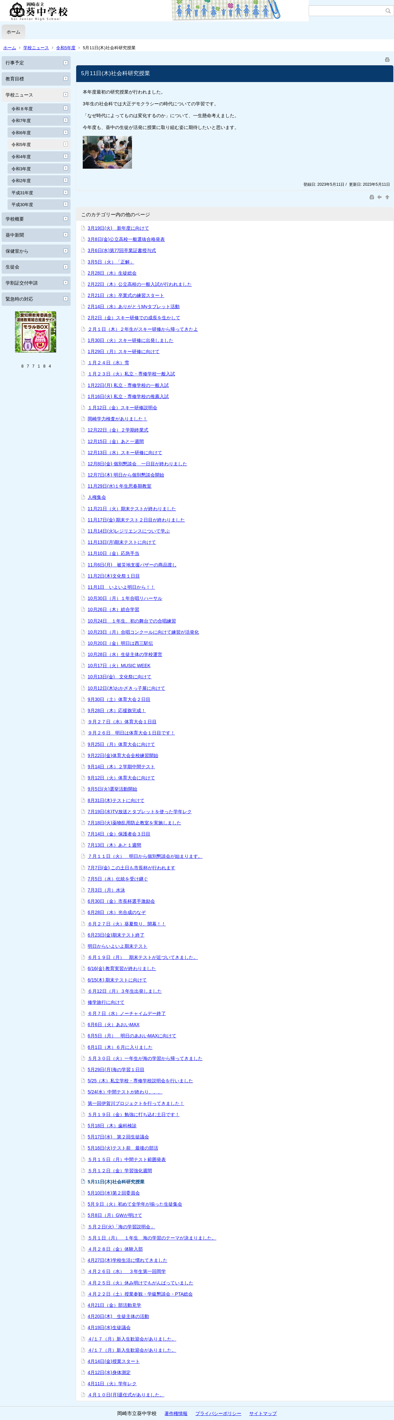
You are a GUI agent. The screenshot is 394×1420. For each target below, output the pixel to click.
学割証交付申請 (22, 283)
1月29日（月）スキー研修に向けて (124, 351)
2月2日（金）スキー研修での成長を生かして (134, 317)
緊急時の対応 (19, 299)
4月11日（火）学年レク (112, 1383)
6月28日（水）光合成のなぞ (117, 912)
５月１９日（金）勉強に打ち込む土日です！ (134, 1114)
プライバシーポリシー (218, 1413)
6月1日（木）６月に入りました (120, 1047)
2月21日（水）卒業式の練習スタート (126, 295)
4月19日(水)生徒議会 (109, 1327)
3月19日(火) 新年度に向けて (118, 228)
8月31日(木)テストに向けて (116, 800)
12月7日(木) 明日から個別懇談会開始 (126, 474)
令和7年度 (21, 120)
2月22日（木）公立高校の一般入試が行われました (140, 284)
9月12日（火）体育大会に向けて (121, 777)
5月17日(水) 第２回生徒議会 (118, 1136)
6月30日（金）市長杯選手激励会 (121, 901)
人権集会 (97, 497)
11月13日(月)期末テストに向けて (122, 542)
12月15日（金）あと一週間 (116, 441)
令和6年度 (21, 132)
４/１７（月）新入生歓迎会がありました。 (132, 1339)
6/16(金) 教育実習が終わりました (122, 968)
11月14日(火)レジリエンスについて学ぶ (129, 531)
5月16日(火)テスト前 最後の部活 (123, 1148)
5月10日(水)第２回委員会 (114, 1193)
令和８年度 (22, 108)
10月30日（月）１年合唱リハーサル (125, 598)
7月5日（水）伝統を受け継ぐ (118, 878)
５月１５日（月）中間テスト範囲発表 (127, 1159)
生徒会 (12, 266)
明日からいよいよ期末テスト (117, 946)
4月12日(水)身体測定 (109, 1372)
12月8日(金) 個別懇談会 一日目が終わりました (137, 463)
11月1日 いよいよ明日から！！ (121, 587)
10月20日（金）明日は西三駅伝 (120, 643)
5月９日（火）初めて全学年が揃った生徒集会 (135, 1204)
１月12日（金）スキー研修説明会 (122, 407)
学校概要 (15, 219)
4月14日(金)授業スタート (114, 1361)
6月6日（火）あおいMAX (114, 1024)
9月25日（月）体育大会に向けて (121, 744)
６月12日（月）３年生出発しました (125, 991)
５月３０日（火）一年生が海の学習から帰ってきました (145, 1058)
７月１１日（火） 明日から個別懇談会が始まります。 (145, 856)
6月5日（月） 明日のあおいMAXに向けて (132, 1035)
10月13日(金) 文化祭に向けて (119, 676)
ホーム (13, 31)
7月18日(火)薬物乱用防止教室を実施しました (134, 822)
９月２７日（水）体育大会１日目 (122, 721)
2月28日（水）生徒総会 (112, 273)
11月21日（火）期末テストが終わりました (132, 508)
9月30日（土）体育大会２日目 (119, 699)
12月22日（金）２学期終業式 (118, 430)
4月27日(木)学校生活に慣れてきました (127, 1260)
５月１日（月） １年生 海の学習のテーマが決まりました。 (152, 1237)
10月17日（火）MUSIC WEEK (119, 665)
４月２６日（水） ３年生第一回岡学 (127, 1271)
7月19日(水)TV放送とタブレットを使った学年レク (140, 811)
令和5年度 (66, 47)
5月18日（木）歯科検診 (112, 1125)
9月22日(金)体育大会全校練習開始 (123, 755)
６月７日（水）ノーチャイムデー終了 (127, 1013)
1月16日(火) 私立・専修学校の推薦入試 (128, 396)
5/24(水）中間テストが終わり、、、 (125, 1091)
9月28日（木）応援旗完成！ (117, 710)
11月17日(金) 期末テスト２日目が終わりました (136, 519)
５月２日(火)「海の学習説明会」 (121, 1226)
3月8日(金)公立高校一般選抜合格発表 (126, 239)
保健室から (17, 251)
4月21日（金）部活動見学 (114, 1305)
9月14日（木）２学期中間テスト (121, 766)
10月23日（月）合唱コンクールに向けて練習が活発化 (143, 632)
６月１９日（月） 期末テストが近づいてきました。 (143, 957)
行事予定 (15, 62)
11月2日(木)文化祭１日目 (114, 576)
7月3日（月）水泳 (106, 890)
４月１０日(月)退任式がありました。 (126, 1394)
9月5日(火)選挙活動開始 (112, 789)
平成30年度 (22, 204)
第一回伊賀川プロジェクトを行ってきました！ (136, 1103)
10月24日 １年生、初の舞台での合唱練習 (132, 621)
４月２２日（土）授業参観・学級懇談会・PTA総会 (140, 1294)
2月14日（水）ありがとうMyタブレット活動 (134, 306)
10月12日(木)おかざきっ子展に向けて (126, 688)
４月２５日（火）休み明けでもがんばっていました (140, 1282)
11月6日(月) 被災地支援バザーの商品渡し (132, 564)
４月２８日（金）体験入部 (115, 1249)
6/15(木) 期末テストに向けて (117, 980)
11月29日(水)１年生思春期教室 (119, 486)
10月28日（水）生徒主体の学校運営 (125, 654)
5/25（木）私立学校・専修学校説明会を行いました (140, 1080)
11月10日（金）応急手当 (113, 553)
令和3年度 (21, 168)
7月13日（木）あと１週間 (114, 845)
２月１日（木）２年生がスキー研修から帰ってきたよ (143, 329)
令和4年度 (21, 156)
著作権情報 (175, 1413)
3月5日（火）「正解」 (111, 262)
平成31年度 (22, 192)
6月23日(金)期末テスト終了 (116, 935)
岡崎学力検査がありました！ (117, 418)
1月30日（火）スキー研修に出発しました (130, 340)
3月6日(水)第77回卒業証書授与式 (122, 250)
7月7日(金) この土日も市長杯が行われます (131, 867)
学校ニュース (36, 47)
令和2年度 (21, 180)
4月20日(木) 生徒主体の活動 (118, 1316)
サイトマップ (263, 1413)
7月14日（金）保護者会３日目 (119, 834)
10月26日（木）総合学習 (113, 609)
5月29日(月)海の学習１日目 (116, 1069)
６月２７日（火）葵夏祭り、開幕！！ (127, 923)
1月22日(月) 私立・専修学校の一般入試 (128, 385)
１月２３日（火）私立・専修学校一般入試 (131, 373)
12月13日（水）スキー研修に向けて (125, 452)
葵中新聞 (15, 235)
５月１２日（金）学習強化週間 (120, 1170)
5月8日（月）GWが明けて (115, 1215)
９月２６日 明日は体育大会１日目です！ (131, 732)
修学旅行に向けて (106, 1002)
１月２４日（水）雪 (108, 362)
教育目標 (15, 78)
